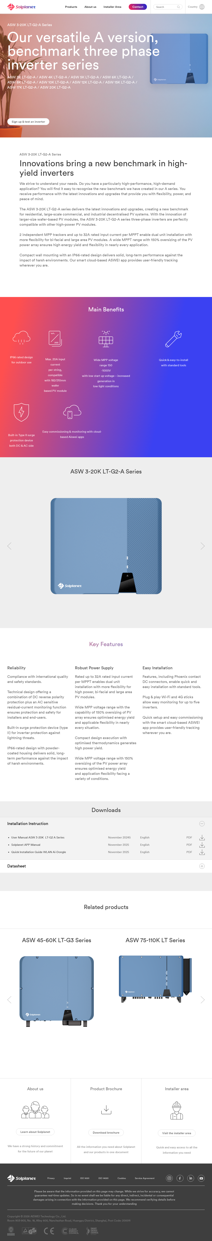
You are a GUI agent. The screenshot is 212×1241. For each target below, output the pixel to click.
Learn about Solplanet (35, 1132)
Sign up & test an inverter (28, 121)
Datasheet (106, 866)
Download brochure (106, 1132)
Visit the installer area (176, 1133)
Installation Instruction (106, 823)
